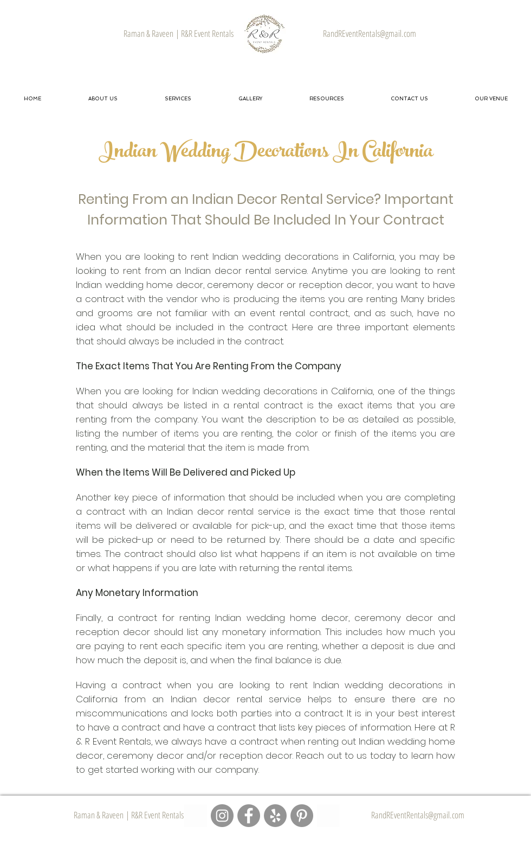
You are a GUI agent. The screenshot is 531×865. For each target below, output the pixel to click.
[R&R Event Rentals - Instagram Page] (222, 815)
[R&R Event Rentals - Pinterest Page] (301, 815)
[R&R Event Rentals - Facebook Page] (248, 815)
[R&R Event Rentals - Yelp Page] (275, 815)
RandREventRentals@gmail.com (417, 815)
